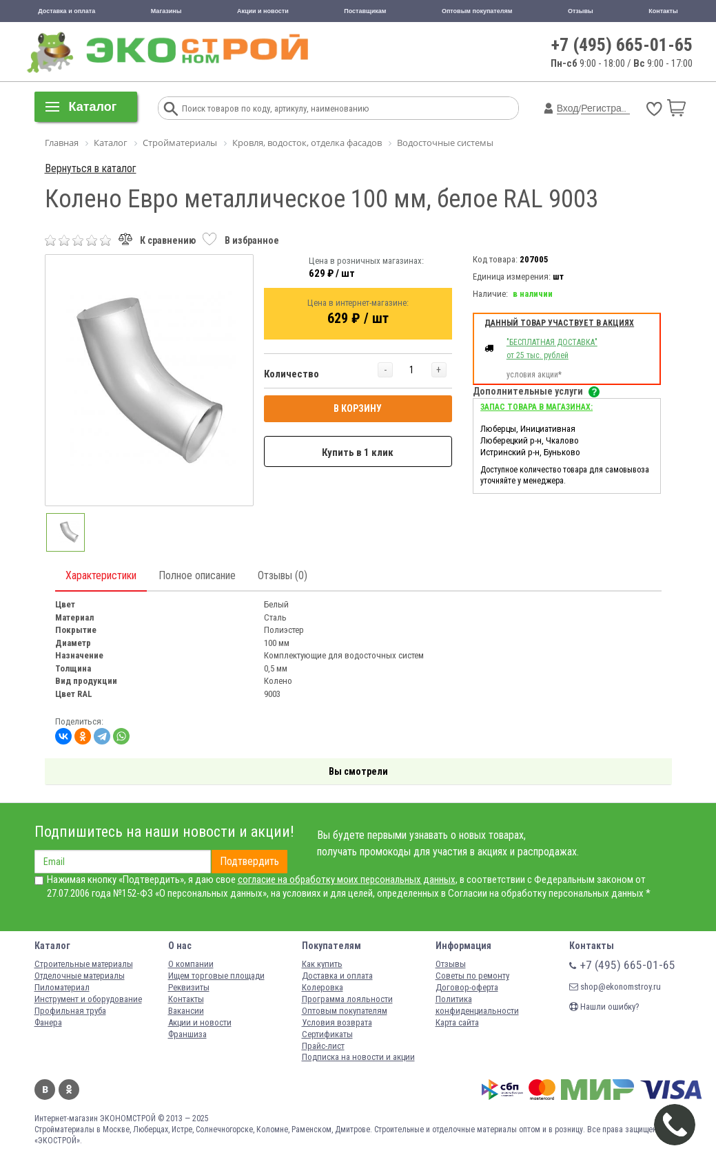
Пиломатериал (62, 987)
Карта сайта (457, 1022)
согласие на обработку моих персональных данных (347, 879)
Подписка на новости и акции (358, 1057)
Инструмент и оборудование (88, 999)
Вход (568, 108)
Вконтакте (44, 1089)
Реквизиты (188, 987)
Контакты (662, 11)
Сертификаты (327, 1034)
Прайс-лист (323, 1046)
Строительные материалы (83, 964)
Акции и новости (263, 11)
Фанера (48, 1022)
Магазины (166, 11)
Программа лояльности (347, 999)
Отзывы (580, 11)
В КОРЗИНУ (358, 408)
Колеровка (322, 987)
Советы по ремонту (472, 975)
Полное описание (197, 575)
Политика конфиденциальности (477, 1005)
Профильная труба (70, 1011)
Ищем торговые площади (216, 975)
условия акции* (534, 374)
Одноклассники (69, 1089)
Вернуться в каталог (90, 168)
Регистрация (609, 108)
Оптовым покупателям (477, 11)
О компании (191, 964)
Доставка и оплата (66, 11)
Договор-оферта (467, 987)
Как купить (322, 964)
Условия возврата (337, 1022)
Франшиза (187, 1034)
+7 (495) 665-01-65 (622, 44)
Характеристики (100, 575)
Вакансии (186, 1011)
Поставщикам (365, 11)
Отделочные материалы (79, 975)
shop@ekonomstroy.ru (615, 986)
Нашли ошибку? (604, 1006)
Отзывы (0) (282, 575)
